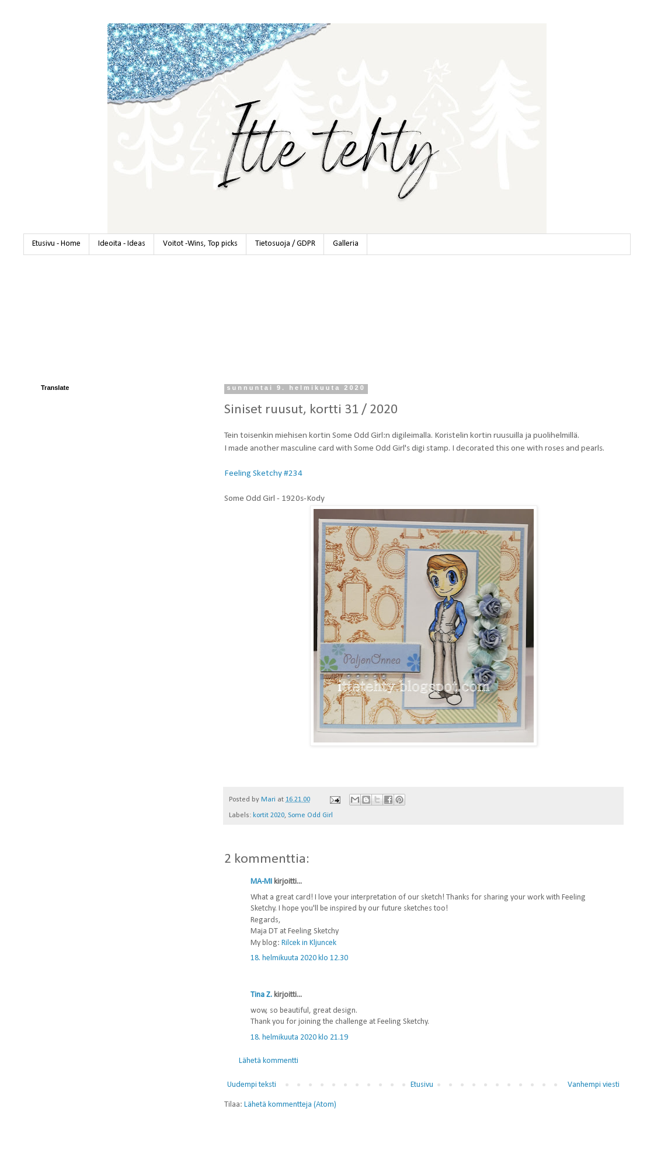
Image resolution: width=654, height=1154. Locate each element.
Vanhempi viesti (594, 1084)
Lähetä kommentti (268, 1061)
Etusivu (422, 1084)
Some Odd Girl (310, 815)
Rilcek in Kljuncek (308, 943)
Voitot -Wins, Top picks (200, 243)
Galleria (346, 243)
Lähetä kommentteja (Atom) (290, 1104)
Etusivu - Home (56, 243)
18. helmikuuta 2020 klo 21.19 (299, 1037)
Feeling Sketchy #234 (263, 473)
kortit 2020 (268, 815)
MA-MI (261, 881)
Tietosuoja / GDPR (285, 243)
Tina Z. (261, 995)
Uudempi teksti (251, 1084)
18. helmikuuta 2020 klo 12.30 (299, 958)
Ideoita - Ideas (121, 243)
